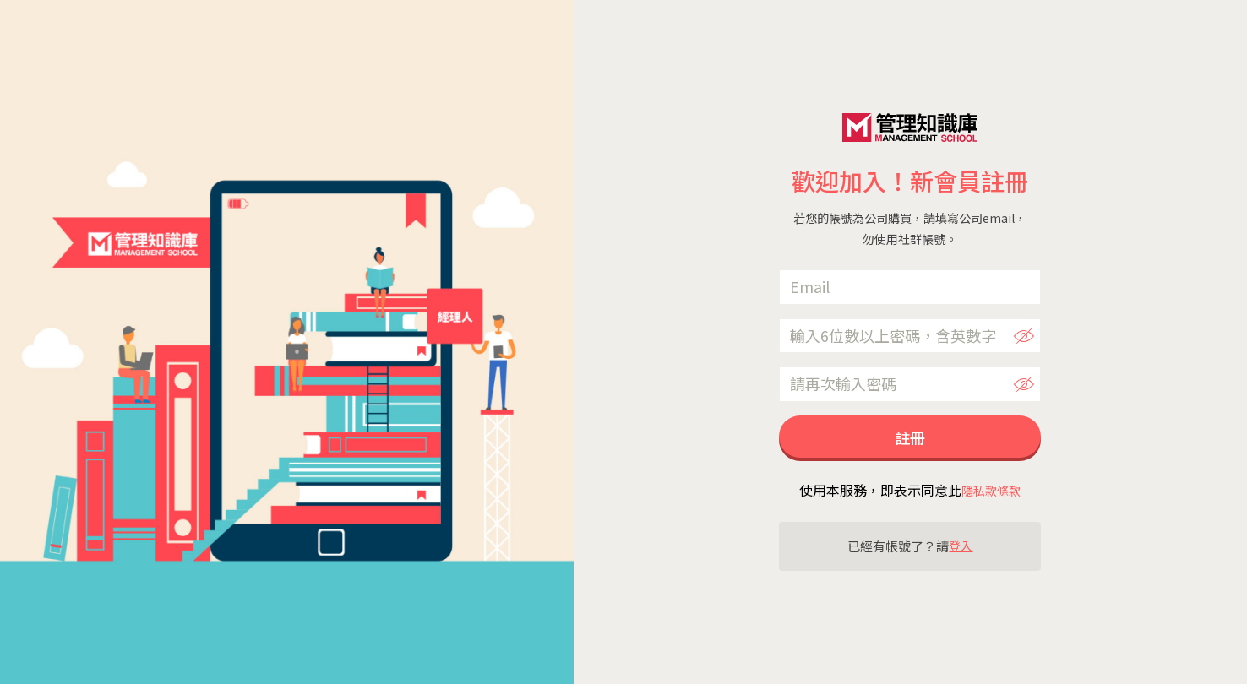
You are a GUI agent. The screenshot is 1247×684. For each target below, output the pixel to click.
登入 (960, 545)
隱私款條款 (991, 490)
